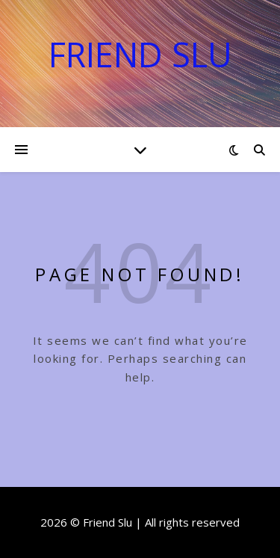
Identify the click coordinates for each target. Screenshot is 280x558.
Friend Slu (140, 54)
